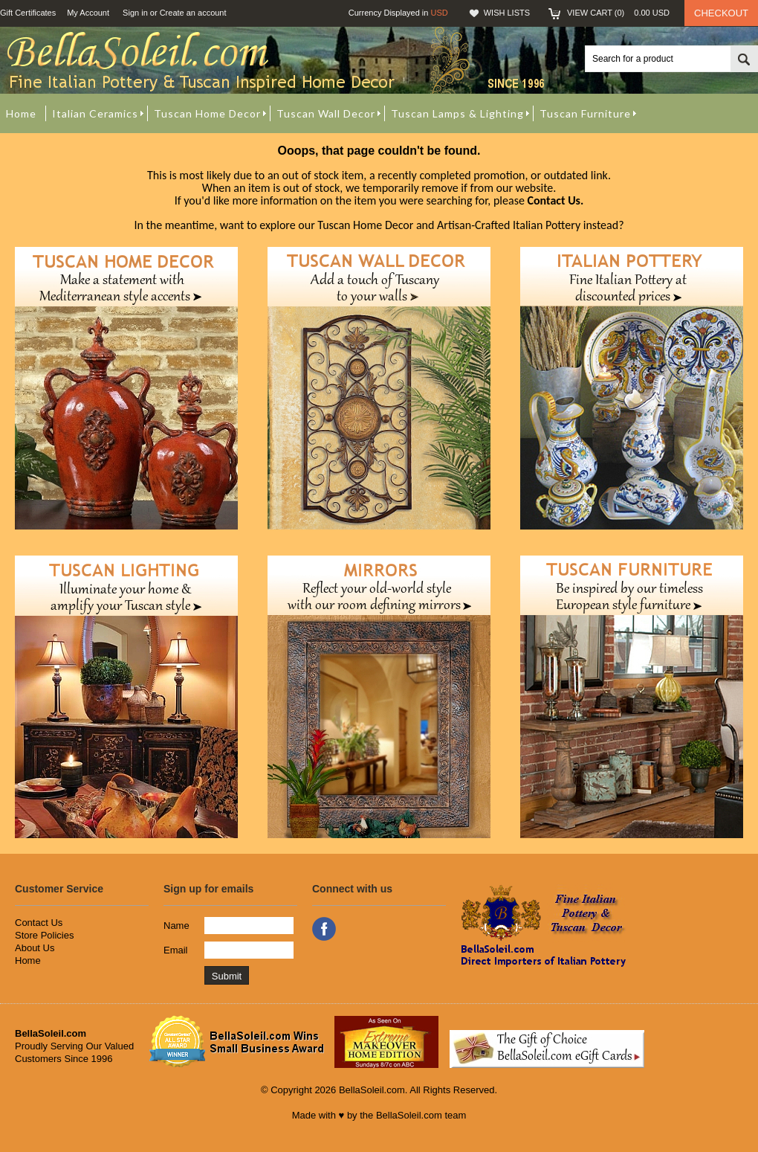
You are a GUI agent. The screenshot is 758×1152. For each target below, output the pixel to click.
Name (176, 925)
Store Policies (44, 935)
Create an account (193, 12)
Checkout (721, 13)
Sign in (135, 12)
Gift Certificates (28, 12)
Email (175, 950)
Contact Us (38, 922)
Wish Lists (507, 12)
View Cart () (618, 12)
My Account (88, 12)
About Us (34, 947)
